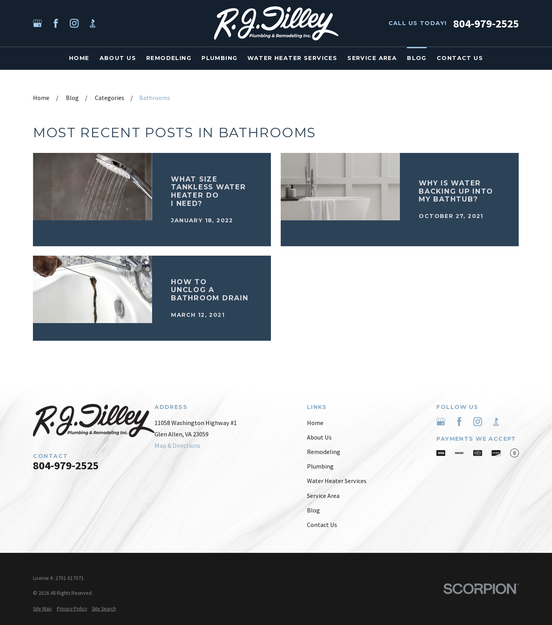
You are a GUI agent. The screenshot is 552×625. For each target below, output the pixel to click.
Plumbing (320, 466)
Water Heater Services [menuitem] (292, 58)
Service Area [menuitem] (372, 58)
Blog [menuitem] (417, 58)
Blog (313, 510)
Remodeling (323, 452)
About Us (319, 437)
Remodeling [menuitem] (168, 58)
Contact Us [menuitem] (460, 58)
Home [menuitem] (79, 58)
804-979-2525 (486, 23)
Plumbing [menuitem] (219, 58)
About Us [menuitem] (118, 58)
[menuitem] (42, 609)
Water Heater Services (337, 481)
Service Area (323, 496)
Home (315, 423)
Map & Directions (177, 445)
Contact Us (322, 525)
